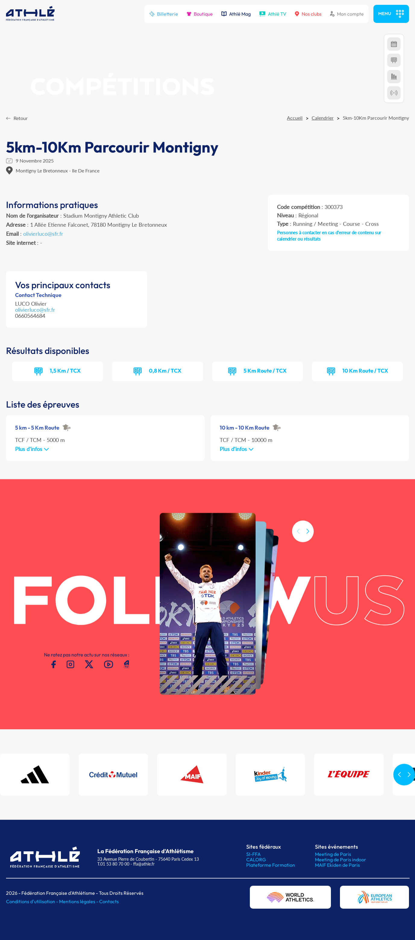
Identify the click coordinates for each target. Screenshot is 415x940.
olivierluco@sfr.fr (43, 233)
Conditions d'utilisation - (32, 901)
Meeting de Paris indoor (340, 859)
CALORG (256, 859)
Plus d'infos (32, 449)
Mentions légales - (79, 901)
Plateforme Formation (270, 865)
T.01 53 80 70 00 (113, 863)
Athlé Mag (236, 14)
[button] (308, 539)
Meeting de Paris (333, 854)
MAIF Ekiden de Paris (337, 865)
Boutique (200, 14)
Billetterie (163, 14)
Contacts (109, 901)
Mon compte (347, 14)
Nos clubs (308, 14)
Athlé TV (272, 14)
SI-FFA (253, 854)
